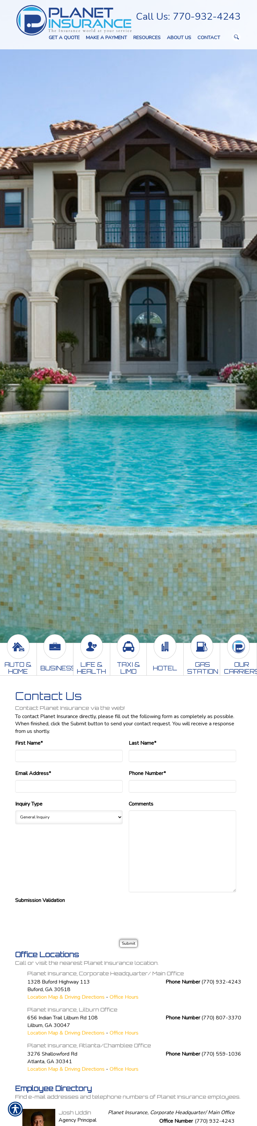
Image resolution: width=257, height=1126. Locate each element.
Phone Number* (147, 773)
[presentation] (65, 920)
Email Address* (33, 773)
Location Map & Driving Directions (66, 997)
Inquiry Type (28, 804)
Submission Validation (40, 900)
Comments (141, 804)
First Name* (29, 743)
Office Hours (124, 997)
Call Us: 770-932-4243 (188, 16)
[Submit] (128, 943)
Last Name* (142, 743)
